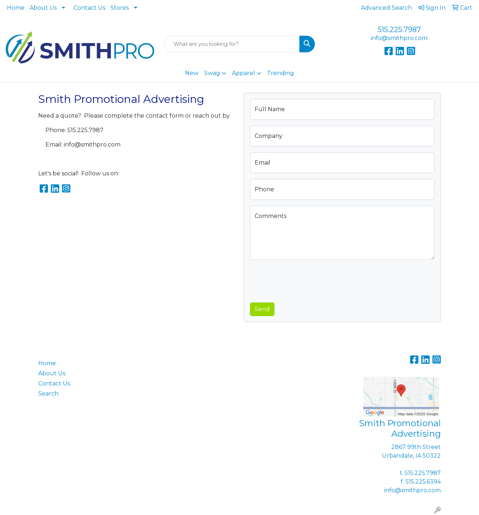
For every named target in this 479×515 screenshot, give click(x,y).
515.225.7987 (399, 29)
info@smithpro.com (399, 38)
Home (16, 7)
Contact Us (89, 7)
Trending (280, 73)
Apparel (243, 73)
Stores (119, 7)
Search (48, 393)
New (191, 73)
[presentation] (305, 280)
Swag (212, 73)
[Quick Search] (232, 44)
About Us (43, 7)
